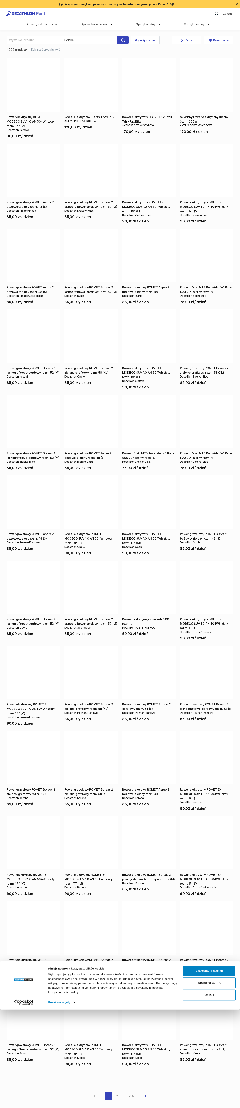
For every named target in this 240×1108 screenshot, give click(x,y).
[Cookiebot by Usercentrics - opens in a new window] (24, 1101)
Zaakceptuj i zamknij (209, 1069)
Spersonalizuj (209, 1081)
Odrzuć (209, 1093)
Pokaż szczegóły (59, 1100)
